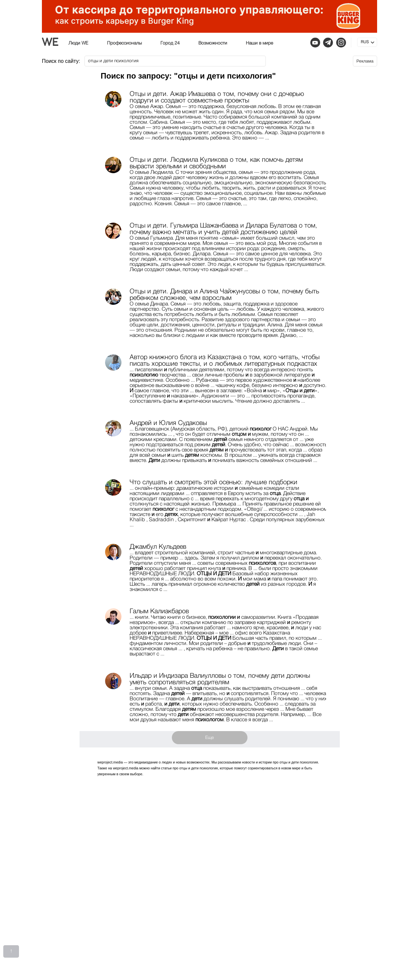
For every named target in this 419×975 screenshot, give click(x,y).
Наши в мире (259, 43)
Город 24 (170, 43)
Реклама (364, 61)
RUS (365, 42)
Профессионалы (124, 43)
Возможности (212, 43)
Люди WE (78, 43)
